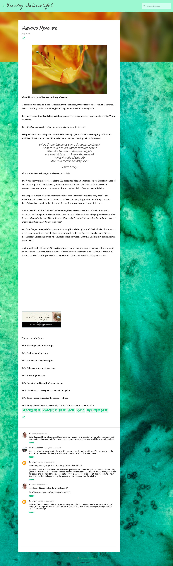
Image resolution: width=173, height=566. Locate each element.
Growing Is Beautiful (30, 6)
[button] (23, 38)
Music (80, 410)
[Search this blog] (159, 6)
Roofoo (92, 562)
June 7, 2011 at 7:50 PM (46, 501)
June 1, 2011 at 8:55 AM (39, 433)
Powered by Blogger (87, 558)
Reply (31, 443)
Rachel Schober (36, 448)
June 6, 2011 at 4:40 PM (39, 485)
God (71, 410)
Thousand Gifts (97, 410)
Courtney (33, 462)
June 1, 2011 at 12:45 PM (52, 448)
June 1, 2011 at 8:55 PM (46, 462)
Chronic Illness (54, 410)
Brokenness (31, 410)
